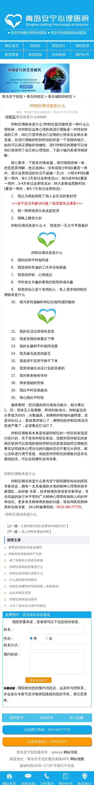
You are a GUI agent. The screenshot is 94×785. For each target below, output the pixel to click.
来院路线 (35, 54)
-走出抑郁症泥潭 (19, 592)
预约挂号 (82, 54)
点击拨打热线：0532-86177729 (47, 729)
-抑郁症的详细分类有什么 (25, 573)
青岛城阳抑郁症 (60, 96)
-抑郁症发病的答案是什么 (25, 567)
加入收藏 (76, 717)
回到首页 (17, 717)
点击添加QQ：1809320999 (47, 741)
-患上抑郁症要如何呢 (35, 531)
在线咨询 (46, 717)
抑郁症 (35, 46)
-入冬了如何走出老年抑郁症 (27, 605)
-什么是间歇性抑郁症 (22, 580)
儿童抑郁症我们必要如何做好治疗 (43, 526)
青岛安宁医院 (12, 96)
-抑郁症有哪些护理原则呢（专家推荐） (34, 586)
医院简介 (59, 46)
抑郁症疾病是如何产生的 (25, 554)
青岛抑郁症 (35, 96)
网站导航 (71, 752)
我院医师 (82, 46)
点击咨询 (26, 86)
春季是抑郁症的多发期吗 (25, 547)
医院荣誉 (12, 54)
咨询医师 (59, 54)
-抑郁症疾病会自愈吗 (22, 599)
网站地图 (77, 759)
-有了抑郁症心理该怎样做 (25, 560)
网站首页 (12, 46)
